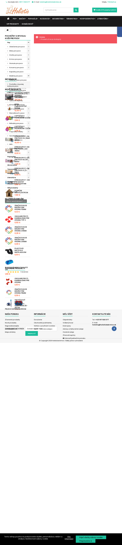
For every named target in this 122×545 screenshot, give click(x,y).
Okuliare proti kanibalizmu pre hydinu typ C (22, 359)
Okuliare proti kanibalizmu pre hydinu (22, 421)
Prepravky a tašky (16, 132)
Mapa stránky (10, 516)
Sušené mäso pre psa (17, 80)
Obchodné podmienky (17, 207)
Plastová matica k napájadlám (20, 391)
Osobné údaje (68, 516)
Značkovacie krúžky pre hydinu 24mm (21, 369)
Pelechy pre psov (16, 127)
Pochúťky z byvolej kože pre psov (15, 85)
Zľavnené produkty (15, 463)
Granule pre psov (16, 63)
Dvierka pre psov (15, 140)
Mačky (22, 19)
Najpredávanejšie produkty (14, 340)
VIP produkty (13, 24)
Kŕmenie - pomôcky (17, 105)
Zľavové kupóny (69, 519)
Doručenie (12, 202)
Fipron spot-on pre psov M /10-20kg (22, 292)
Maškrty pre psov (16, 76)
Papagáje (32, 19)
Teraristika (71, 19)
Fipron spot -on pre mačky (22, 313)
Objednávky (67, 504)
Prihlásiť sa (112, 2)
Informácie (11, 198)
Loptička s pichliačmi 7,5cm (22, 260)
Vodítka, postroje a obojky (15, 118)
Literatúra (102, 19)
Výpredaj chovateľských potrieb (16, 183)
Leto (11, 144)
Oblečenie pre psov (17, 47)
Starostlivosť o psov (16, 113)
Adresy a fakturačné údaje (73, 513)
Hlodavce (44, 19)
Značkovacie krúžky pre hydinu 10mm (21, 348)
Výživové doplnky (16, 100)
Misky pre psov (15, 51)
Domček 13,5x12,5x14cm (21, 324)
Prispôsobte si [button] (85, 541)
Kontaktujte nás (11, 513)
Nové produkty (13, 222)
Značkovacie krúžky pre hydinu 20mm (21, 380)
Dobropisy (67, 510)
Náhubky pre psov (16, 123)
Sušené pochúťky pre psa (16, 91)
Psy (14, 19)
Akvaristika (57, 19)
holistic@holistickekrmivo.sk (104, 509)
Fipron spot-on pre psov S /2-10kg (22, 303)
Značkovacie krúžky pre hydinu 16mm (21, 432)
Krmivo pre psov (15, 59)
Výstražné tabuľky (16, 148)
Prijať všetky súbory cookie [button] (91, 537)
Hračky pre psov (15, 55)
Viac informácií (69, 538)
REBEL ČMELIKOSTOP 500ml (21, 239)
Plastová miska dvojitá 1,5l (16, 409)
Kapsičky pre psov (16, 72)
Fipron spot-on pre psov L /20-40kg (22, 281)
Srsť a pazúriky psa (16, 109)
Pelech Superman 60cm (15, 477)
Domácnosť (27, 24)
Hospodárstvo (87, 19)
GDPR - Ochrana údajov (17, 216)
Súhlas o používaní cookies (19, 211)
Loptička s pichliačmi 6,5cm (22, 249)
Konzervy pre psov (16, 67)
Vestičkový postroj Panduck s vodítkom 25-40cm (21, 444)
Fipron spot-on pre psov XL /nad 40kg (22, 271)
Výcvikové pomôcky (17, 136)
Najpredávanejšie (12, 510)
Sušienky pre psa (16, 96)
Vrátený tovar (68, 507)
